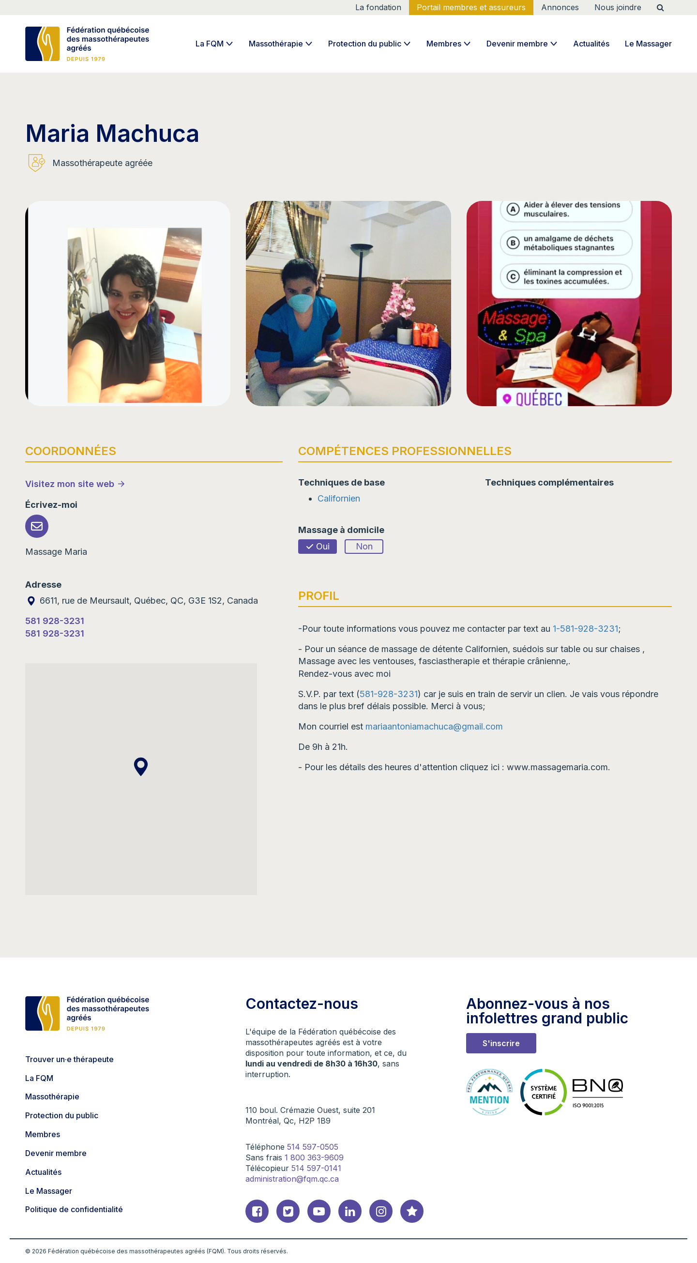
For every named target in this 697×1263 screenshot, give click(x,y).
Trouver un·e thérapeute (69, 1059)
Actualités (591, 43)
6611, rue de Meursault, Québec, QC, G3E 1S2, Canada (141, 600)
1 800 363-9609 (314, 1157)
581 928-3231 (54, 621)
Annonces (560, 7)
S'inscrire (501, 1043)
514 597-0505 (312, 1147)
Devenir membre (517, 43)
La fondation (378, 7)
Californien (339, 498)
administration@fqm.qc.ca (292, 1179)
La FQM (210, 43)
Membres (443, 43)
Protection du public (364, 43)
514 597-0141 (316, 1168)
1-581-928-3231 (585, 629)
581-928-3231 (389, 694)
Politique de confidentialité (74, 1209)
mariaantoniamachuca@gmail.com (434, 726)
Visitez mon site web (69, 484)
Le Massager (648, 43)
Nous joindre (617, 7)
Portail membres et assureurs (471, 7)
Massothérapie (276, 43)
